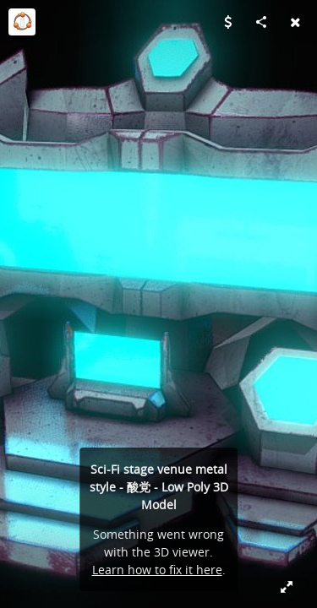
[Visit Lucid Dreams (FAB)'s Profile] (22, 21)
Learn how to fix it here (157, 570)
